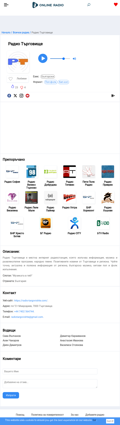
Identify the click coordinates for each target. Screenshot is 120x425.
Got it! (110, 421)
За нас (74, 414)
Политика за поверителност (47, 414)
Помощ (20, 414)
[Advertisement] (60, 23)
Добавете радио (94, 414)
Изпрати (11, 395)
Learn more (99, 420)
